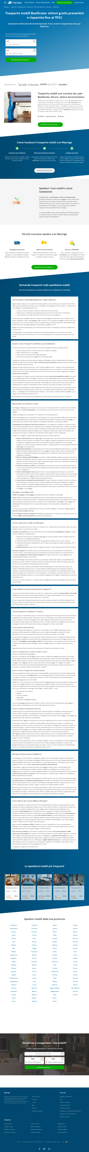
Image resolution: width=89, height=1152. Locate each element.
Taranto (75, 945)
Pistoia (55, 968)
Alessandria (13, 928)
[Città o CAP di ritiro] (20, 44)
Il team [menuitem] (34, 1102)
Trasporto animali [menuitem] (35, 1132)
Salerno (75, 928)
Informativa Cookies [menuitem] (65, 1108)
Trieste (75, 968)
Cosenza (34, 925)
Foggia (34, 948)
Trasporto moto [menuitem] (35, 1123)
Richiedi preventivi (21, 60)
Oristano (54, 938)
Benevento (13, 955)
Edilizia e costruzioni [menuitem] (9, 1129)
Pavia (54, 951)
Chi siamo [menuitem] (34, 1099)
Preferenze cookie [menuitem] (65, 1116)
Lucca (34, 985)
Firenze (34, 945)
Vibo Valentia (75, 988)
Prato (54, 978)
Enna (34, 938)
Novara (55, 928)
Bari (14, 948)
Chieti (14, 998)
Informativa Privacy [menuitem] (65, 1105)
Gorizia (34, 958)
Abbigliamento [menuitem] (61, 1123)
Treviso (75, 965)
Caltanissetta (13, 978)
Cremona (34, 928)
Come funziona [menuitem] (29, 2)
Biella (13, 961)
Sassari (75, 932)
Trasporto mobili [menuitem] (8, 1126)
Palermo (54, 945)
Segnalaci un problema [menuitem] (65, 1096)
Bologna (13, 965)
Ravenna (54, 985)
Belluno (13, 951)
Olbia (54, 935)
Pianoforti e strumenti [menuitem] (10, 1132)
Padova (54, 942)
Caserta (13, 985)
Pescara (54, 958)
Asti (14, 942)
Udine (75, 971)
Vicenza (75, 991)
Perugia (54, 955)
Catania (13, 988)
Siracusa (75, 938)
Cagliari (13, 975)
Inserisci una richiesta (64, 2)
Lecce (34, 971)
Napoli (55, 925)
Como (14, 1001)
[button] (5, 2)
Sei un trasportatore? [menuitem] (43, 2)
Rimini (55, 998)
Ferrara (34, 942)
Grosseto (34, 961)
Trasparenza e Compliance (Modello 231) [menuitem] (70, 1111)
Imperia (34, 965)
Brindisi (13, 971)
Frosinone (34, 951)
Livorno (34, 978)
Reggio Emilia (55, 991)
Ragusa (55, 981)
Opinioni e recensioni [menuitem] (37, 1111)
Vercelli (75, 981)
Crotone (34, 932)
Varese (75, 975)
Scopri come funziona (44, 170)
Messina (34, 994)
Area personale (78, 2)
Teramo (75, 948)
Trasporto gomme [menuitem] (62, 1132)
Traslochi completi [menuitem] (62, 1129)
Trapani (75, 958)
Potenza (54, 975)
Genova (34, 955)
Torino (75, 955)
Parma (55, 948)
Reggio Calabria (55, 988)
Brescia (13, 968)
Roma (54, 1001)
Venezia (75, 978)
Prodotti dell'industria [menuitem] (36, 1129)
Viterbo (75, 994)
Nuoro (55, 932)
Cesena (13, 994)
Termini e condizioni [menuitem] (65, 1102)
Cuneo (34, 935)
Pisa (55, 965)
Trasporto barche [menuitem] (62, 1126)
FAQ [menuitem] (53, 2)
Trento (75, 961)
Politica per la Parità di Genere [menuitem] (68, 1114)
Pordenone (54, 971)
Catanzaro (14, 991)
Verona (75, 985)
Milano (34, 998)
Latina (34, 968)
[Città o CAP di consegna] (20, 53)
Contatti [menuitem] (34, 1108)
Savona (75, 935)
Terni (75, 951)
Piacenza (55, 961)
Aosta (14, 935)
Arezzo (14, 938)
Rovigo (75, 925)
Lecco (34, 975)
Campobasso (14, 981)
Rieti (54, 994)
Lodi (34, 981)
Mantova (34, 988)
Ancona (13, 932)
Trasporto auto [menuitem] (8, 1123)
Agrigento (14, 925)
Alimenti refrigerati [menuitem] (36, 1126)
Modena (34, 1001)
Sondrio (75, 942)
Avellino (13, 945)
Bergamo (14, 958)
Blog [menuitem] (33, 1105)
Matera (34, 991)
